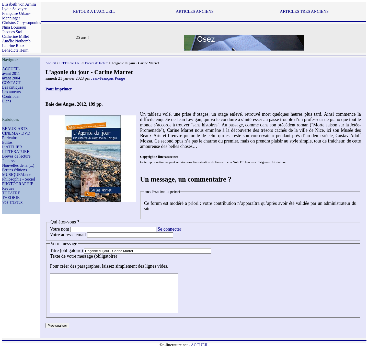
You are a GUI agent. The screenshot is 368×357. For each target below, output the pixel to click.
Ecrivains (9, 138)
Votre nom (59, 229)
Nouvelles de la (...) (18, 165)
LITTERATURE (15, 151)
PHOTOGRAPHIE (17, 184)
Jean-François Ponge (108, 78)
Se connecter (169, 229)
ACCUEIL (11, 69)
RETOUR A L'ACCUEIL (94, 11)
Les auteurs (11, 92)
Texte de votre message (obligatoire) (83, 256)
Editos (7, 142)
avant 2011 (11, 73)
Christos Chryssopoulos (21, 22)
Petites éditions (14, 170)
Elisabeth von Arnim (19, 4)
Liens (6, 101)
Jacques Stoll (13, 32)
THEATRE (11, 193)
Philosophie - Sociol (18, 179)
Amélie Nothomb (16, 41)
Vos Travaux (12, 202)
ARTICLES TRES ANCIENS (304, 11)
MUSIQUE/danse (16, 174)
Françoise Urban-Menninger (16, 15)
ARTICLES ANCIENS (195, 11)
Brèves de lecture (16, 156)
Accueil (50, 63)
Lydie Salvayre (14, 9)
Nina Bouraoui (14, 27)
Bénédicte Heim (15, 50)
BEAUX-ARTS (15, 128)
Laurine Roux (13, 45)
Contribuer (11, 96)
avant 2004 (11, 78)
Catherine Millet (15, 36)
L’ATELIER (12, 147)
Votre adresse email (68, 234)
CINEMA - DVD (16, 133)
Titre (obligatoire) (66, 250)
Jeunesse (9, 161)
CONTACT (11, 82)
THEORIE (10, 197)
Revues (8, 188)
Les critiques (12, 87)
